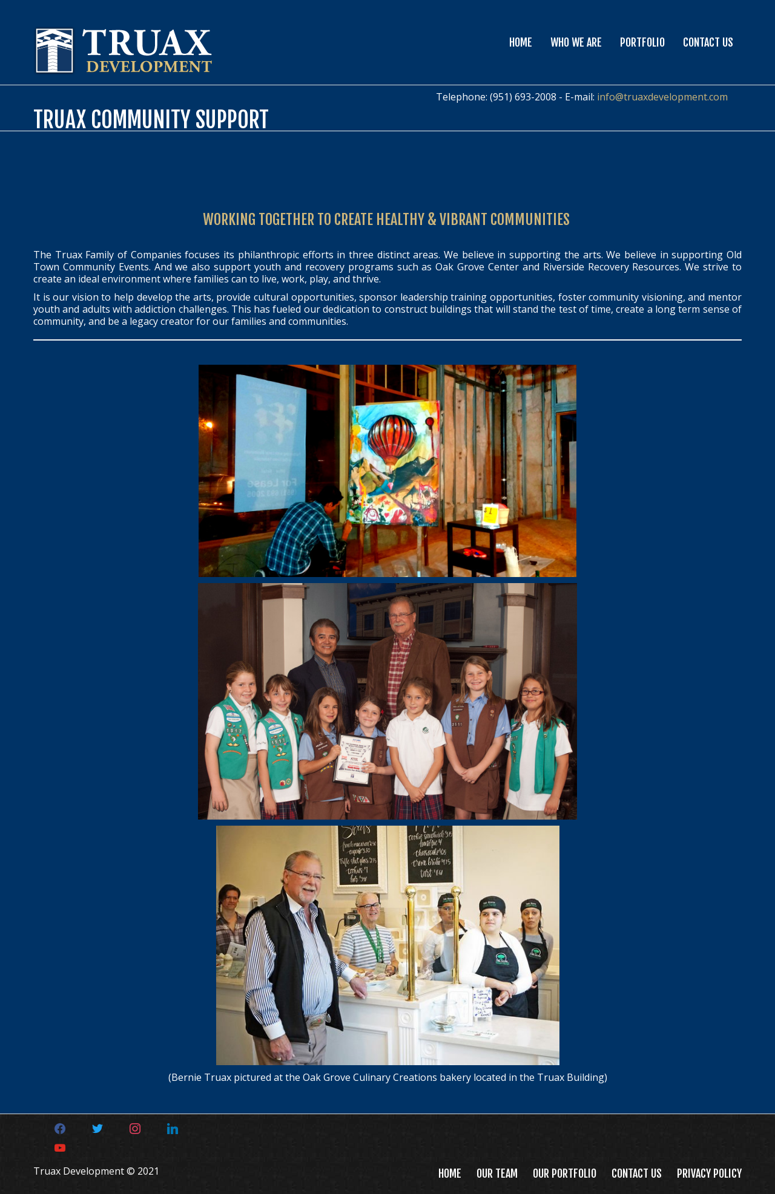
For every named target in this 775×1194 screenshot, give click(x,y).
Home (520, 42)
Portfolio (642, 42)
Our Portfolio (564, 1173)
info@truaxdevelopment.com (662, 96)
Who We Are (576, 42)
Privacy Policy (709, 1173)
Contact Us (708, 42)
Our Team (497, 1173)
